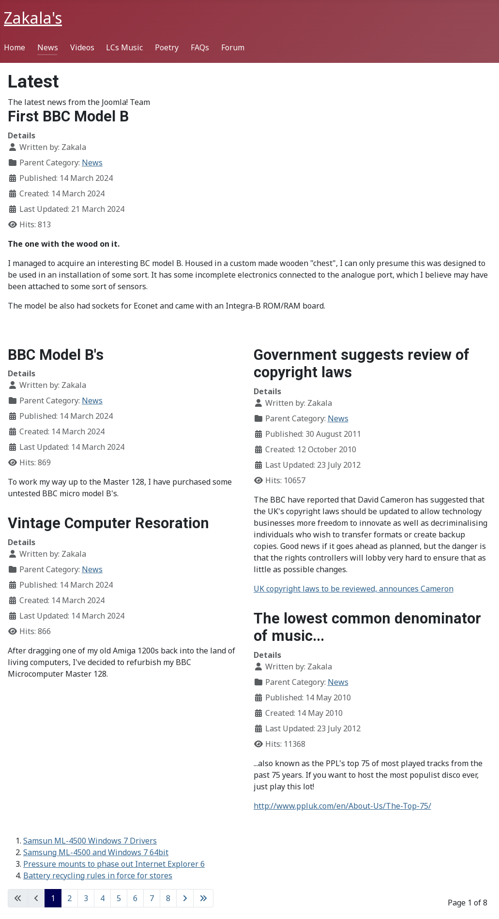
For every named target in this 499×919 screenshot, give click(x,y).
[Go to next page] (185, 898)
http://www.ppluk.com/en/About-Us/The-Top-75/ (342, 805)
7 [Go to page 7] (152, 898)
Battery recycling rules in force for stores (97, 875)
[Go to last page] (203, 898)
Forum (232, 47)
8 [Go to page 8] (168, 898)
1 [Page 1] (53, 898)
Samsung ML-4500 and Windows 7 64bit (95, 852)
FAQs (200, 47)
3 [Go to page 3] (86, 898)
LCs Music (124, 47)
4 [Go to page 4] (102, 898)
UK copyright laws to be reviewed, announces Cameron (354, 588)
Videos (82, 47)
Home (14, 47)
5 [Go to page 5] (119, 898)
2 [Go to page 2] (69, 898)
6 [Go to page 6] (135, 898)
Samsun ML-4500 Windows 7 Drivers (90, 840)
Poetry (167, 47)
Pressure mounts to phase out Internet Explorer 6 (114, 864)
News (47, 47)
